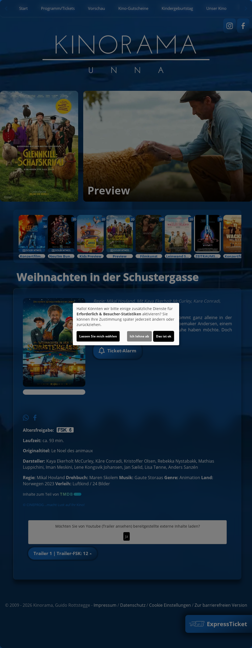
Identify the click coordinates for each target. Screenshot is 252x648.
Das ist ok (163, 336)
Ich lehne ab (139, 336)
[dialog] (126, 324)
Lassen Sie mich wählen (98, 336)
